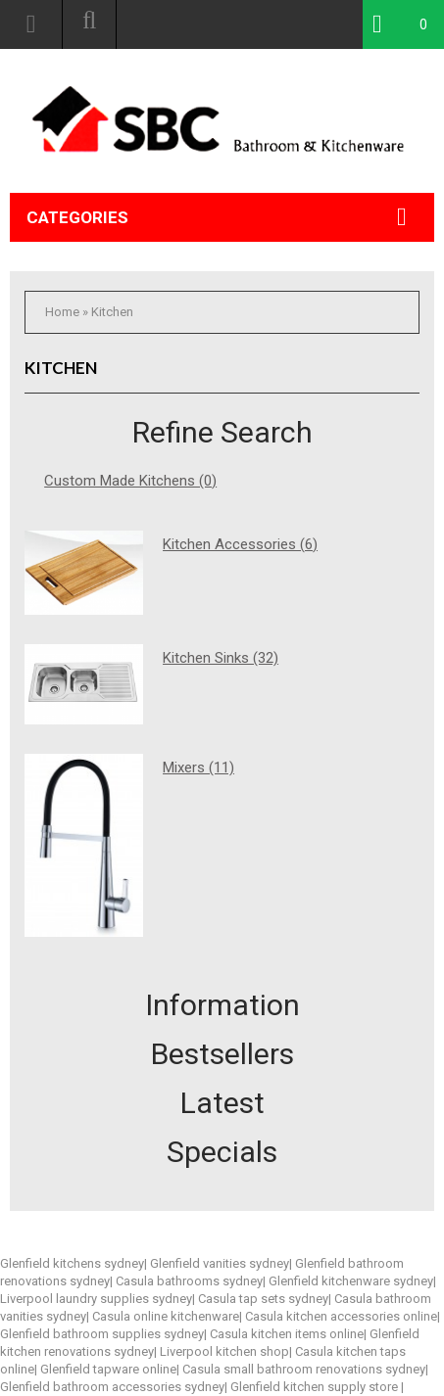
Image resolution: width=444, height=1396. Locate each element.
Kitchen (112, 311)
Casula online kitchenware (165, 1316)
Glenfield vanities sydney (219, 1263)
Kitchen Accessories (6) (240, 544)
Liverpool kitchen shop (224, 1351)
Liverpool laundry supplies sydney (96, 1298)
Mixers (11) (198, 767)
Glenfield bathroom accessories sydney (112, 1386)
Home (62, 311)
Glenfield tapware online (108, 1369)
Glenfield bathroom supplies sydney (102, 1333)
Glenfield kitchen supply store (315, 1386)
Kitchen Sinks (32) (220, 658)
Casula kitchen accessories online (341, 1316)
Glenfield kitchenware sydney (351, 1281)
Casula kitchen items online (287, 1333)
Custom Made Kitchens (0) (130, 480)
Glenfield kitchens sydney (72, 1263)
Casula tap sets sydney (263, 1298)
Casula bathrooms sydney (189, 1281)
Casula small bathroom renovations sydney (303, 1369)
